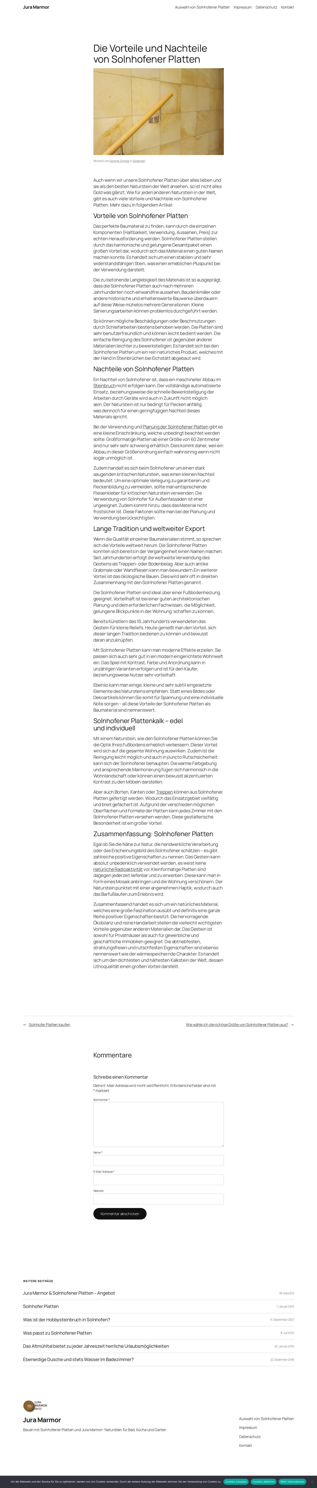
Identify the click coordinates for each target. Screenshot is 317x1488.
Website (98, 1191)
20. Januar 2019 (284, 1346)
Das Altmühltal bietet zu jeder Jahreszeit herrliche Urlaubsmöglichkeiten (96, 1346)
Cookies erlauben (236, 1481)
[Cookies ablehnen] (312, 1482)
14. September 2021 (282, 1319)
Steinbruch (104, 386)
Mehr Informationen (292, 1481)
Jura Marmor (36, 7)
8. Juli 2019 (287, 1333)
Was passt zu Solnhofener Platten (57, 1333)
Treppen (164, 792)
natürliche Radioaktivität (118, 869)
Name (97, 1152)
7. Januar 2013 (285, 1306)
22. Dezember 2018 (282, 1359)
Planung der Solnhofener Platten (175, 427)
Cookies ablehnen (264, 1481)
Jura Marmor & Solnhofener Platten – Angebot (69, 1293)
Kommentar (101, 1100)
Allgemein (139, 161)
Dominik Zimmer (119, 161)
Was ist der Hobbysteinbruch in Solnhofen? (66, 1319)
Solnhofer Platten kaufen (49, 1024)
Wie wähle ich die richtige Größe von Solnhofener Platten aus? (237, 1024)
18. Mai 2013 (286, 1293)
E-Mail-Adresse (104, 1171)
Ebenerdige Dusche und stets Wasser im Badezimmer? (78, 1359)
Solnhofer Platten (41, 1306)
